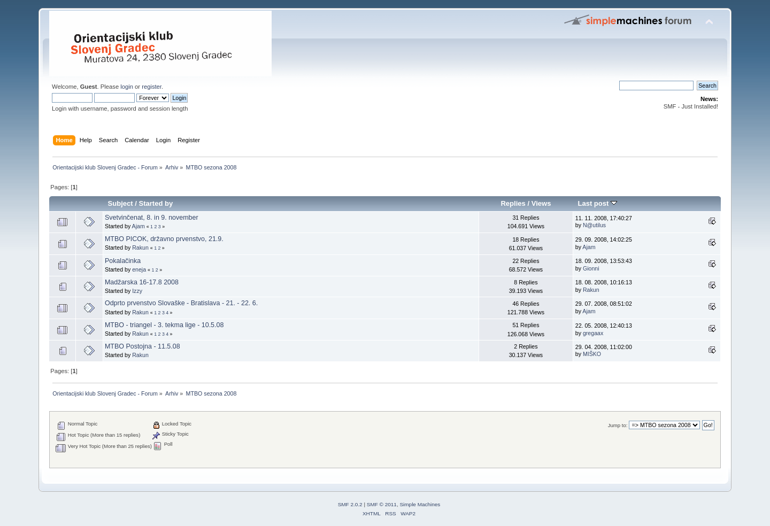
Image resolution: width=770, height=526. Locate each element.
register (151, 86)
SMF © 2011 (382, 504)
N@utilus (594, 225)
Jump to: (618, 425)
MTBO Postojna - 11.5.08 (142, 346)
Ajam (138, 226)
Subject (120, 203)
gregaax (593, 333)
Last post (597, 203)
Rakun (140, 247)
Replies (512, 203)
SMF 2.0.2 (350, 504)
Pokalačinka (123, 261)
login (126, 86)
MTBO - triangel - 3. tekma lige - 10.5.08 (164, 325)
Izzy (137, 291)
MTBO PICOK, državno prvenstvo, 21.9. (164, 239)
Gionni (591, 268)
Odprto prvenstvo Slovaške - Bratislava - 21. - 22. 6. (181, 303)
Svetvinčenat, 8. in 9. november (151, 217)
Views (541, 203)
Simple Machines (419, 504)
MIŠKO (592, 354)
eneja (139, 269)
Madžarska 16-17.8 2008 (142, 282)
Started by (156, 203)
